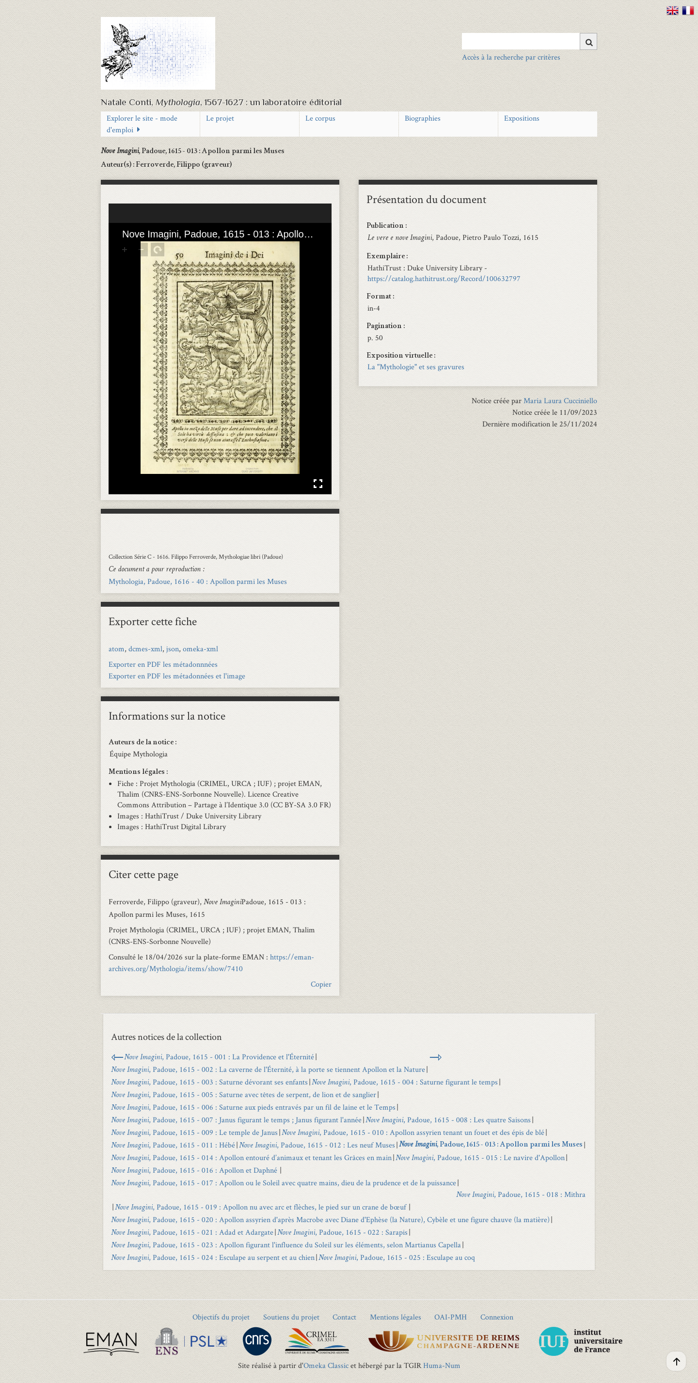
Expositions (521, 118)
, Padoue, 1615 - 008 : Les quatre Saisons (448, 1120)
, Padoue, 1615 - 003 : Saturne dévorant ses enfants (209, 1082)
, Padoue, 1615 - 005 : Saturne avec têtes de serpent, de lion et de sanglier (243, 1094)
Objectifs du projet (221, 1317)
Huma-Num (441, 1365)
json (172, 649)
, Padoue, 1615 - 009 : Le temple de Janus (194, 1132)
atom (117, 649)
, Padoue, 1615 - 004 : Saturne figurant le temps (405, 1082)
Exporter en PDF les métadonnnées (163, 664)
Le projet (220, 118)
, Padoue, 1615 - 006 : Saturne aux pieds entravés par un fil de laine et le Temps (253, 1107)
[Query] (529, 41)
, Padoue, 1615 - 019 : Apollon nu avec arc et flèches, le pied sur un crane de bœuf (261, 1207)
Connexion (496, 1317)
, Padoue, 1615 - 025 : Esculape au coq (397, 1257)
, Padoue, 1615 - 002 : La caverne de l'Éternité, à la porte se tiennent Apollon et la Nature (268, 1069)
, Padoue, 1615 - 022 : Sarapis (342, 1232)
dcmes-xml (145, 649)
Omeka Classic (326, 1365)
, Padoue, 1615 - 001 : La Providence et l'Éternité (219, 1057)
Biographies (423, 118)
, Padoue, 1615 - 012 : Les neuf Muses (317, 1145)
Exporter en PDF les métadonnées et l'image (177, 676)
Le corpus (320, 118)
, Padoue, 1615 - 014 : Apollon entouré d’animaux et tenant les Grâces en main (251, 1157)
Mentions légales (395, 1317)
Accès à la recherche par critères (511, 57)
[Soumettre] (588, 41)
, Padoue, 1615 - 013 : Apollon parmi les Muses (491, 1145)
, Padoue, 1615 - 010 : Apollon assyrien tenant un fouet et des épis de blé (413, 1132)
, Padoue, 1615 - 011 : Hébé (173, 1145)
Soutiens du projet (291, 1317)
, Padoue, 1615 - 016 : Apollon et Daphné (195, 1170)
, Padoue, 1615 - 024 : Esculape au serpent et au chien (213, 1257)
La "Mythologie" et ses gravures (415, 366)
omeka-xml (200, 649)
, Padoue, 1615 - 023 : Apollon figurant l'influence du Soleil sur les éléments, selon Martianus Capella (286, 1245)
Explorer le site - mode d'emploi (142, 124)
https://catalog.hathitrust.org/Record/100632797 (444, 278)
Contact (344, 1317)
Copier (321, 984)
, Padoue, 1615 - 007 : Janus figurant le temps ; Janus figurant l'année (236, 1120)
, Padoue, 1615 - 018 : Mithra (521, 1194)
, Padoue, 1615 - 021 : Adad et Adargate (192, 1232)
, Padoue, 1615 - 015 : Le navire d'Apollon (480, 1157)
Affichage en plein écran (318, 483)
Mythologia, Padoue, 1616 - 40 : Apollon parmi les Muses (198, 581)
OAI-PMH (450, 1317)
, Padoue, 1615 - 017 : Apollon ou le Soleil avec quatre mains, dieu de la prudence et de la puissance (283, 1183)
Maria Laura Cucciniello (560, 400)
